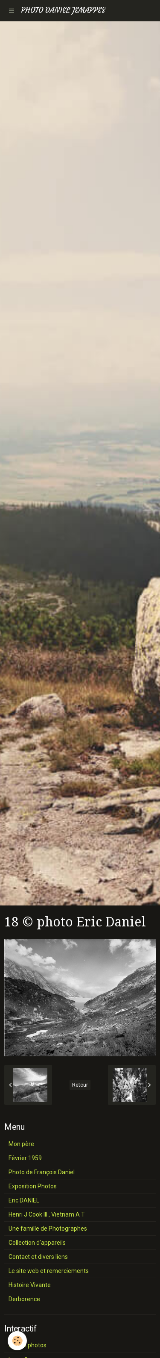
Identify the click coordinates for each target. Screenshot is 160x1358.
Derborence (24, 1299)
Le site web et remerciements (49, 1270)
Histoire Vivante (30, 1285)
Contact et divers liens (38, 1256)
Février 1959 (25, 1158)
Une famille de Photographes (48, 1228)
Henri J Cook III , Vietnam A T (47, 1214)
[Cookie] (17, 1340)
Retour (80, 1085)
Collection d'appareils (37, 1242)
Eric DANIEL (24, 1200)
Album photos (28, 1345)
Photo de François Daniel (42, 1172)
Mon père (21, 1143)
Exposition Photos (33, 1186)
